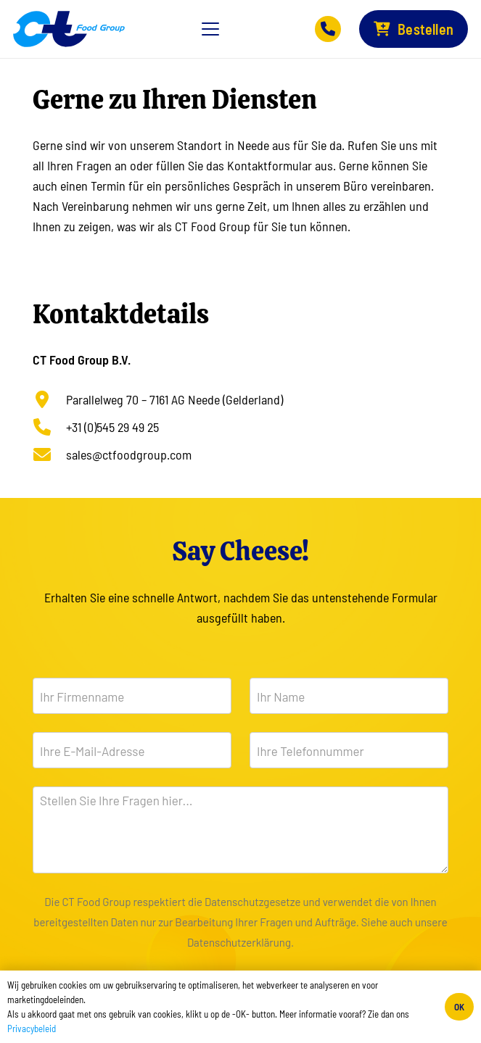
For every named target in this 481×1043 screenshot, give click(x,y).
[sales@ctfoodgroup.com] (49, 454)
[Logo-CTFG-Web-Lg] (69, 29)
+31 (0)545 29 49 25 (112, 427)
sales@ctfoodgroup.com (129, 454)
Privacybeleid (31, 1028)
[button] (211, 29)
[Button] (328, 29)
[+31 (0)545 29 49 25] (49, 427)
